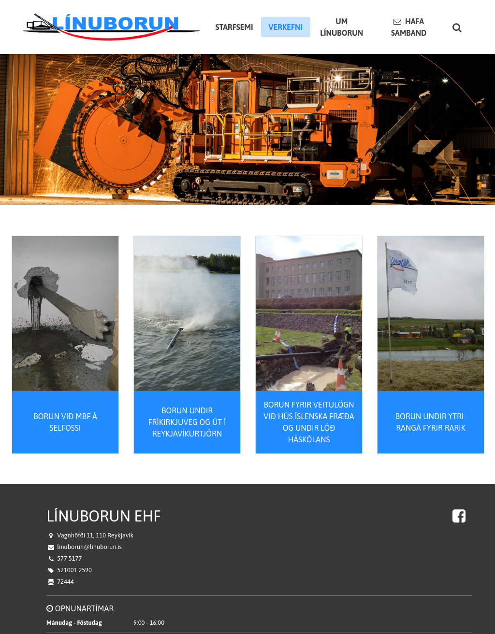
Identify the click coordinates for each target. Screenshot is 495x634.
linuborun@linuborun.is (89, 538)
